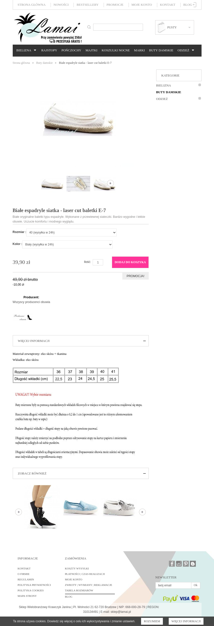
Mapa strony (27, 595)
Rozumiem (152, 621)
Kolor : (17, 244)
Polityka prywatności (34, 584)
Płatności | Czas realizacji (85, 573)
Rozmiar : (19, 232)
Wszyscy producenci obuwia (31, 302)
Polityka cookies (31, 590)
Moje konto (142, 4)
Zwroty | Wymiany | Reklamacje (88, 584)
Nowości (61, 4)
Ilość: (87, 262)
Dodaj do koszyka (130, 262)
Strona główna (32, 4)
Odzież (185, 50)
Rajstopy (49, 50)
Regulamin (26, 579)
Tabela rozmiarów (79, 590)
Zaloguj (195, 4)
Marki (139, 50)
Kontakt (167, 4)
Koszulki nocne (116, 50)
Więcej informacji (186, 621)
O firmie (24, 573)
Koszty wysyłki (77, 568)
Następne (110, 183)
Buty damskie (161, 50)
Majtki (91, 50)
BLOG (68, 596)
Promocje (115, 4)
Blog (187, 4)
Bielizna (25, 50)
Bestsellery (87, 4)
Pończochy (71, 50)
